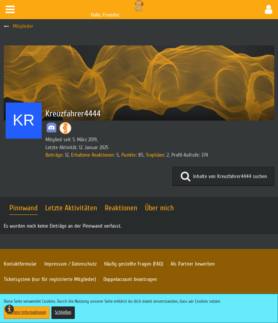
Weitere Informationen (26, 312)
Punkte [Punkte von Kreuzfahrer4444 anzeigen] (128, 155)
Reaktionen (121, 208)
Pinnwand (23, 208)
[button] (10, 9)
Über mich (159, 208)
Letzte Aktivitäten (71, 208)
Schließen (63, 312)
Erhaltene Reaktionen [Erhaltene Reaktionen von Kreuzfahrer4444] (92, 155)
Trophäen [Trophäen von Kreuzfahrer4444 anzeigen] (155, 155)
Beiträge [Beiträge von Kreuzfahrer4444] (53, 155)
